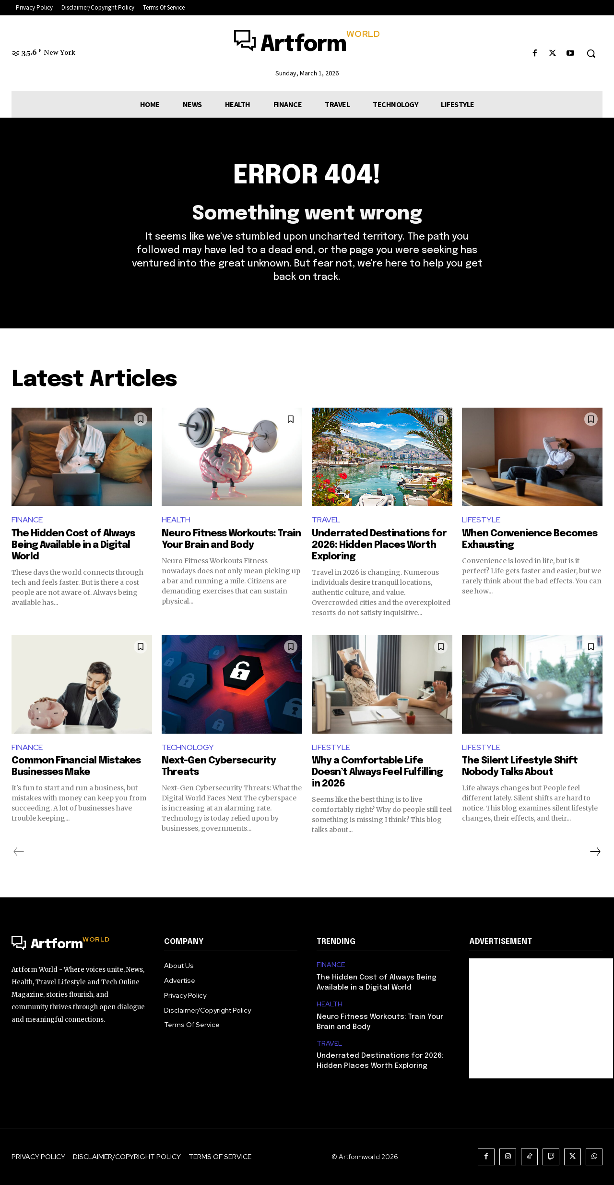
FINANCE (27, 520)
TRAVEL (326, 520)
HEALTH (176, 520)
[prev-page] (19, 852)
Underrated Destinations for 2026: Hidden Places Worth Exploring (379, 545)
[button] (590, 53)
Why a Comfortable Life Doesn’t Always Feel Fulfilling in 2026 (377, 772)
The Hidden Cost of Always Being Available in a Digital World (73, 545)
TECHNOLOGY (188, 747)
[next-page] (594, 852)
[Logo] (307, 45)
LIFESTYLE (481, 520)
